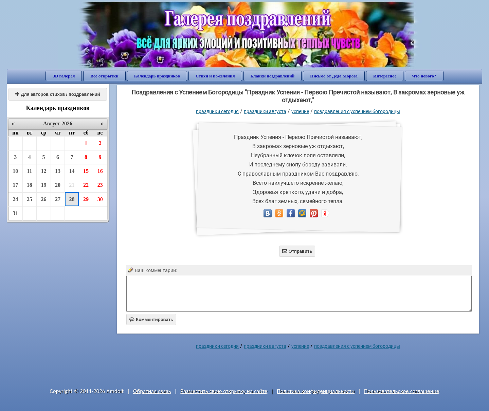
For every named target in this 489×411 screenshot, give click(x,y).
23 (100, 185)
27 (57, 199)
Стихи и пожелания (215, 75)
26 (43, 199)
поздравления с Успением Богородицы (357, 111)
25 (29, 199)
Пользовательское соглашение (401, 391)
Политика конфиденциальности (316, 391)
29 (86, 199)
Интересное (384, 75)
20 (57, 185)
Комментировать (151, 319)
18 (29, 185)
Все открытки (104, 75)
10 (15, 171)
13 (57, 171)
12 (43, 171)
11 (29, 171)
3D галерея (64, 75)
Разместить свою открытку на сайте (223, 391)
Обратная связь (152, 391)
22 (86, 185)
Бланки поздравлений (273, 75)
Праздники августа (265, 111)
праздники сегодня (217, 111)
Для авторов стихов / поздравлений (57, 94)
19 (43, 185)
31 (15, 213)
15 (86, 171)
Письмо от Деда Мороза (334, 75)
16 (100, 171)
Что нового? (424, 75)
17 (15, 185)
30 (100, 199)
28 (72, 199)
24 (15, 199)
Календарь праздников (157, 75)
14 (72, 171)
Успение (300, 111)
